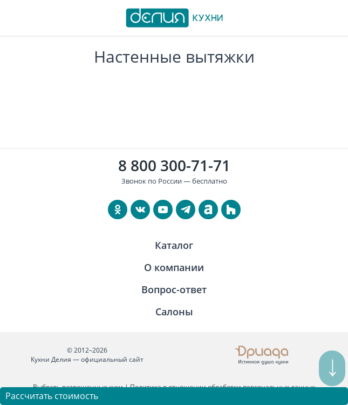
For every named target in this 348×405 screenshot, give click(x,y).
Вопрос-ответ (174, 289)
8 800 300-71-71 (174, 165)
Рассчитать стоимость (51, 396)
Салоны (174, 311)
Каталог (174, 245)
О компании (174, 267)
